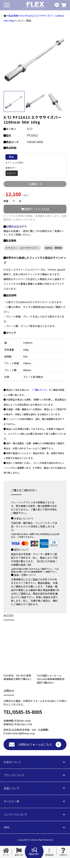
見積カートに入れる (35, 209)
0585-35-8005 (27, 712)
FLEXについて (12, 762)
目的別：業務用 (53, 248)
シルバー (11, 173)
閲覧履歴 (49, 852)
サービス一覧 (11, 801)
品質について (11, 788)
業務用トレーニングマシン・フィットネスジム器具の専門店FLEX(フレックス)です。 (35, 5)
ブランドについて (14, 775)
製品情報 (13, 15)
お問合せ (63, 852)
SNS (6, 827)
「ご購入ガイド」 (40, 389)
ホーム (6, 852)
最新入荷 (19, 852)
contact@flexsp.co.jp (23, 733)
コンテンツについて (15, 814)
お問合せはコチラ (16, 226)
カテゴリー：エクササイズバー (22, 248)
